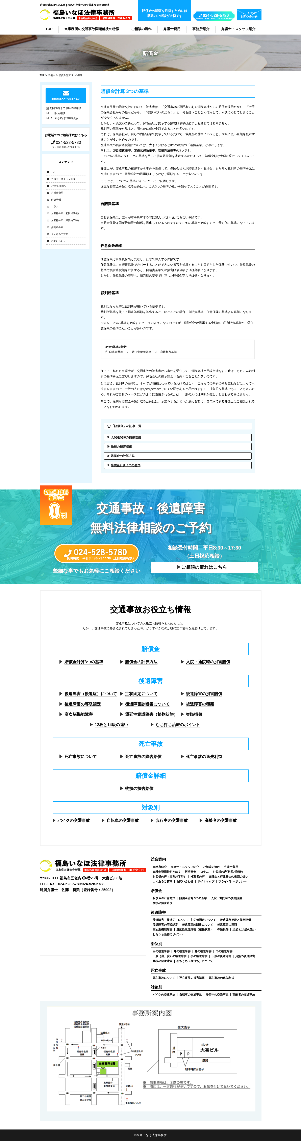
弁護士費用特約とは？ (167, 871)
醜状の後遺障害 (162, 961)
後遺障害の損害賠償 (204, 694)
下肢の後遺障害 (221, 956)
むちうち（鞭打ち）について (194, 961)
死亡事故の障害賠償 (143, 756)
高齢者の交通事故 (221, 820)
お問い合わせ (58, 241)
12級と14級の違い (111, 724)
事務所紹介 (200, 29)
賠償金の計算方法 (123, 456)
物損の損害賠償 (121, 446)
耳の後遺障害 (182, 951)
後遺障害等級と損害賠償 (235, 919)
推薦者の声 (57, 227)
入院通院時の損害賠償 (126, 437)
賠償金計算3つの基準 (84, 662)
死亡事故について (81, 756)
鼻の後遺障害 (203, 951)
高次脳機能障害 (79, 714)
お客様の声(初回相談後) (228, 871)
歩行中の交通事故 (172, 820)
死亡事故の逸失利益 (204, 756)
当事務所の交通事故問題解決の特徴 (91, 29)
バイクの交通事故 (74, 820)
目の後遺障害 (161, 951)
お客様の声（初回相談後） (65, 213)
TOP (49, 29)
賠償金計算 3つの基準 (126, 465)
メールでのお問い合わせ (249, 15)
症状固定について (141, 694)
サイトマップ (205, 881)
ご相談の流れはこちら (204, 567)
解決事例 (56, 199)
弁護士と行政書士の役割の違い (228, 876)
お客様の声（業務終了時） (65, 220)
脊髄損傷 (194, 714)
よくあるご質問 (59, 234)
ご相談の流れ (141, 29)
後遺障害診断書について (147, 704)
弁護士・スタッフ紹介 (238, 29)
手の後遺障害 (199, 956)
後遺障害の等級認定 (83, 704)
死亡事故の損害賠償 (192, 977)
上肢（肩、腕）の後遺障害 (169, 956)
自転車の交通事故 (123, 820)
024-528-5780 (66, 142)
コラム (54, 206)
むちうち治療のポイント (168, 934)
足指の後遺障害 (245, 956)
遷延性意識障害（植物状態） (151, 714)
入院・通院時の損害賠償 (208, 662)
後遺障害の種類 (200, 704)
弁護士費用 (171, 29)
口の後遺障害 (224, 951)
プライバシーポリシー (232, 881)
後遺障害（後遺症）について (91, 694)
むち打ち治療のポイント (178, 724)
